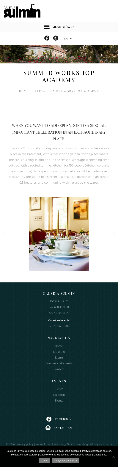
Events (59, 357)
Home (24, 91)
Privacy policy (25, 444)
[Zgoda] (113, 457)
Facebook (59, 419)
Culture (59, 389)
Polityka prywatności (65, 460)
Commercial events (59, 363)
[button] (4, 234)
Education (59, 395)
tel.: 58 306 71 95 (59, 313)
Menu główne (59, 27)
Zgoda (44, 460)
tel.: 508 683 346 (59, 326)
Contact (59, 369)
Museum (59, 352)
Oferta (38, 91)
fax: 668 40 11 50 (59, 307)
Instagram (59, 427)
